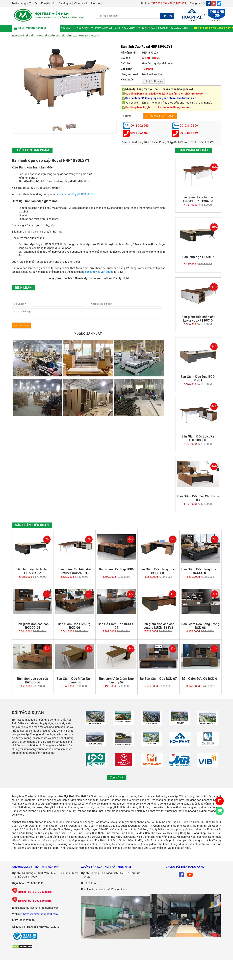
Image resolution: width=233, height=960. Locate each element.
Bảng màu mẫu (179, 28)
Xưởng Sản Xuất (125, 28)
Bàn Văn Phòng (34, 35)
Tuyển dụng (19, 3)
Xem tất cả (116, 777)
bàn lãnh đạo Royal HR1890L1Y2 (75, 194)
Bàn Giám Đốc (52, 35)
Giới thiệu (83, 28)
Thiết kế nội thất (101, 28)
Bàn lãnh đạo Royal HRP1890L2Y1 (80, 35)
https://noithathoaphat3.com (40, 914)
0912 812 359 (189, 133)
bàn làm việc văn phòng (99, 271)
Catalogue (65, 3)
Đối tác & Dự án (146, 28)
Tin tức (33, 3)
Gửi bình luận (21, 325)
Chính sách (81, 3)
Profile (163, 28)
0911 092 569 (139, 133)
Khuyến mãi (48, 3)
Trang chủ (67, 28)
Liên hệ (95, 3)
